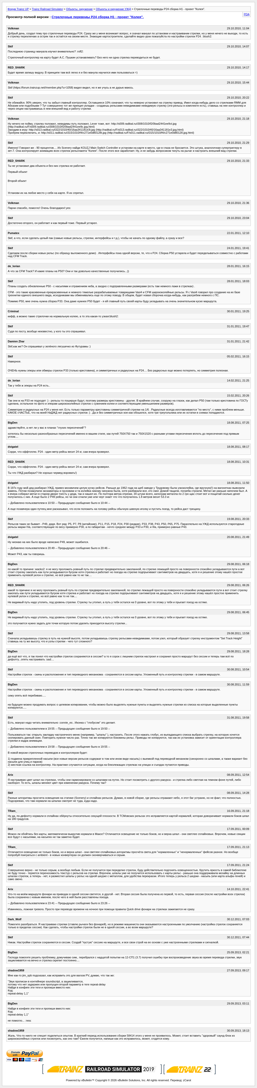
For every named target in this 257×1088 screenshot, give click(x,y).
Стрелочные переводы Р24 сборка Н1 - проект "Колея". (98, 17)
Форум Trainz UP (18, 9)
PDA (246, 14)
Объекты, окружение (79, 9)
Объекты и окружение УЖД (113, 9)
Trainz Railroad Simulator (47, 9)
